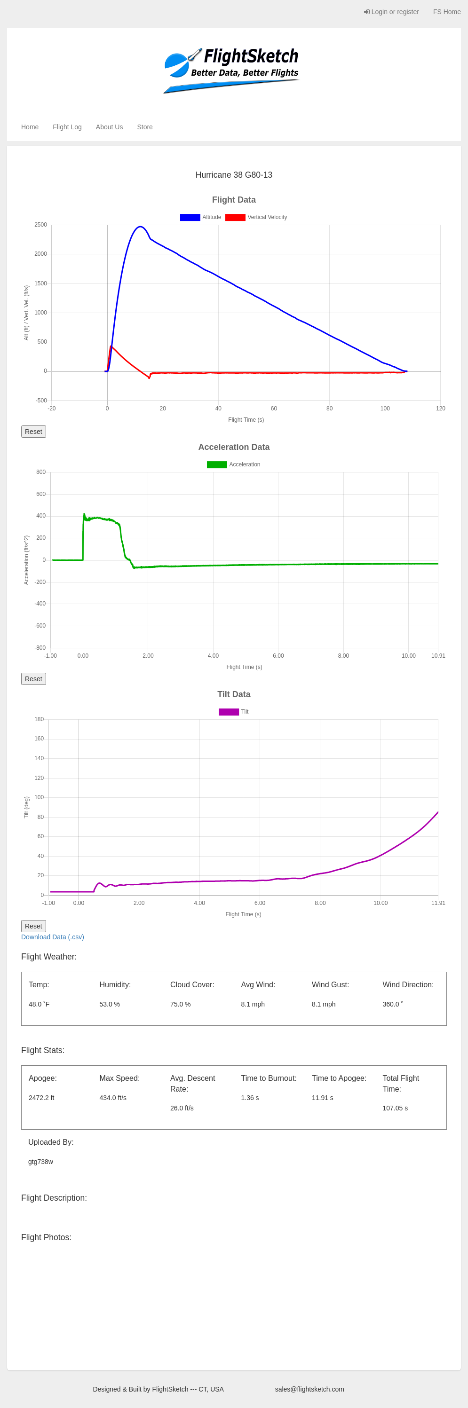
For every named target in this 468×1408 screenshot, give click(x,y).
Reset (33, 431)
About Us (109, 127)
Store (144, 127)
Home (30, 127)
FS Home (447, 12)
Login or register (391, 12)
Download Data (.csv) (52, 937)
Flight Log (67, 127)
